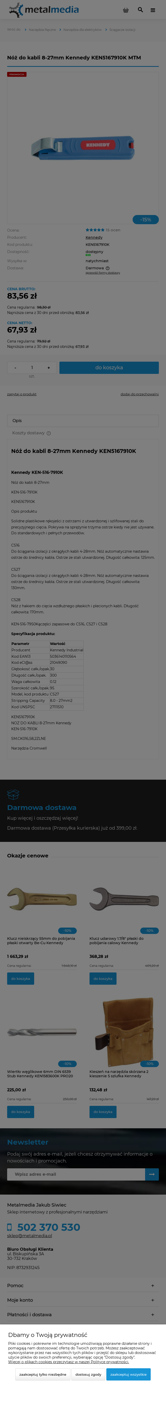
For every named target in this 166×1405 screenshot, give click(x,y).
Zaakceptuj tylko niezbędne (42, 1374)
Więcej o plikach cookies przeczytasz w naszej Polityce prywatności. (68, 1362)
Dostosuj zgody (88, 1374)
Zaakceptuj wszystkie (128, 1374)
